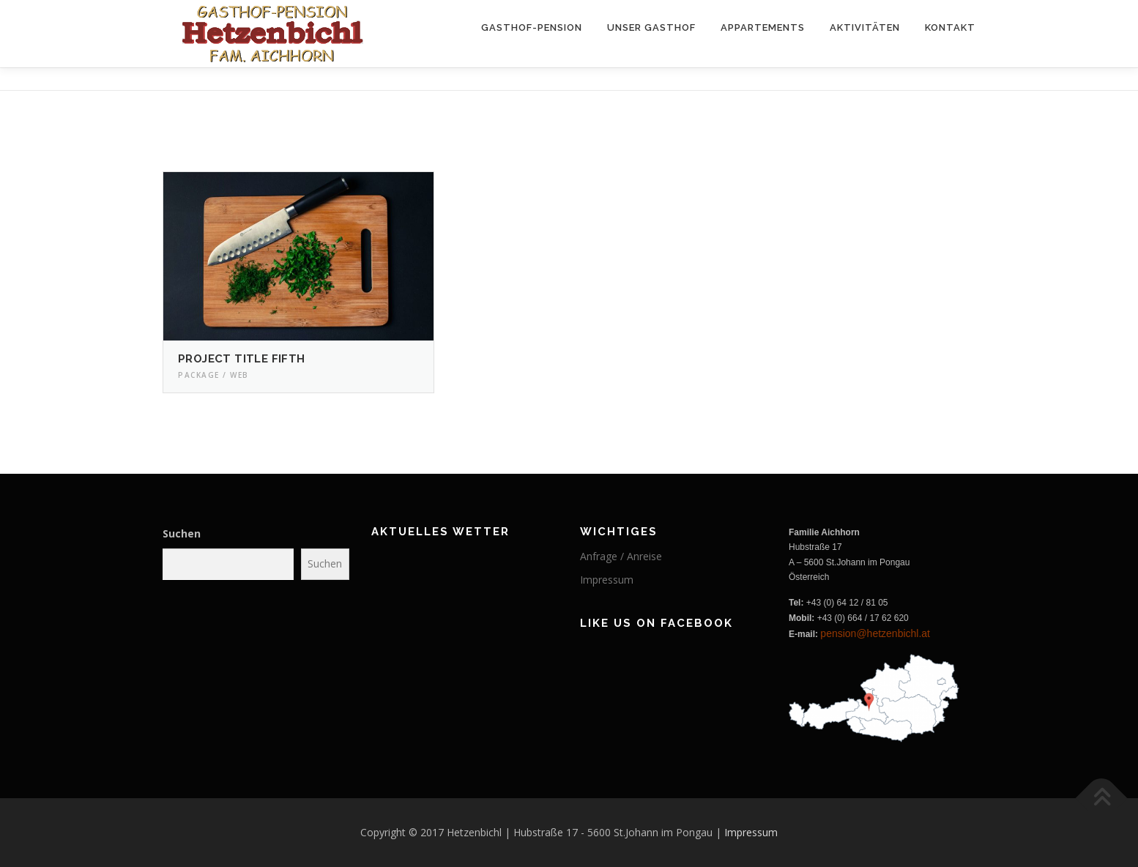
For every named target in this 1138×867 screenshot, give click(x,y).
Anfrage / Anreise (621, 556)
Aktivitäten (865, 27)
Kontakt (950, 27)
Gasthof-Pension (531, 27)
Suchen (182, 533)
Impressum (606, 580)
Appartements (763, 27)
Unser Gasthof (651, 27)
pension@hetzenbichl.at (875, 633)
